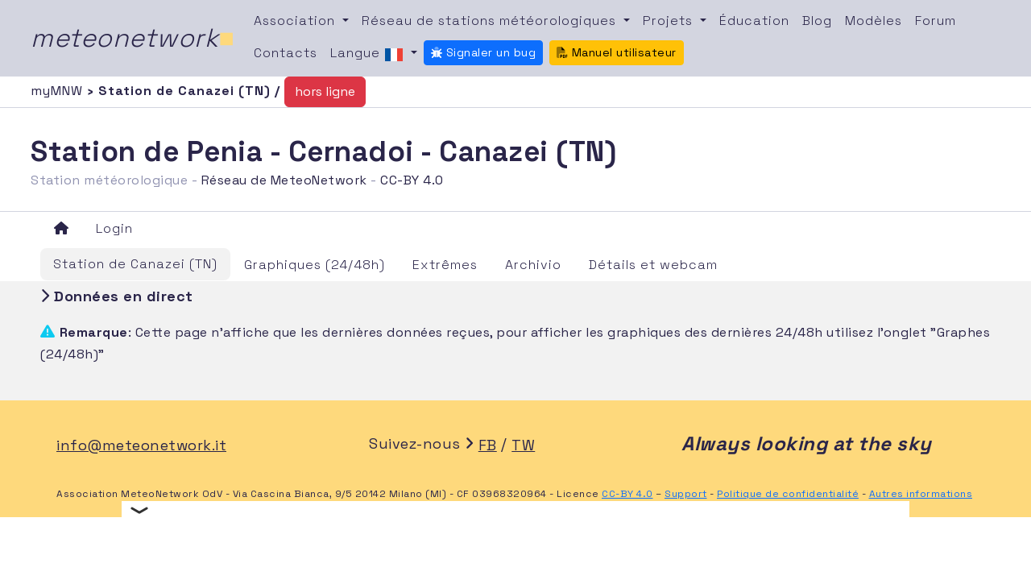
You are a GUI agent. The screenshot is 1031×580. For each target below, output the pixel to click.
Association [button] (296, 20)
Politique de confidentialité (788, 493)
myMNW (59, 90)
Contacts (285, 52)
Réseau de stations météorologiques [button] (491, 20)
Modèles (873, 20)
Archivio (533, 264)
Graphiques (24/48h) (314, 264)
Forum (935, 20)
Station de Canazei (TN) (135, 263)
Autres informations (921, 493)
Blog (817, 20)
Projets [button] (670, 20)
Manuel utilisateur (617, 52)
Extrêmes (445, 264)
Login (114, 228)
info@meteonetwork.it (141, 445)
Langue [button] (369, 54)
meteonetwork (132, 38)
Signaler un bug (483, 52)
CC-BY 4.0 (412, 180)
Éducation (754, 20)
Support (686, 493)
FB (487, 445)
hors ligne (325, 91)
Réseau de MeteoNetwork (284, 180)
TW (523, 445)
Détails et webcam (653, 264)
